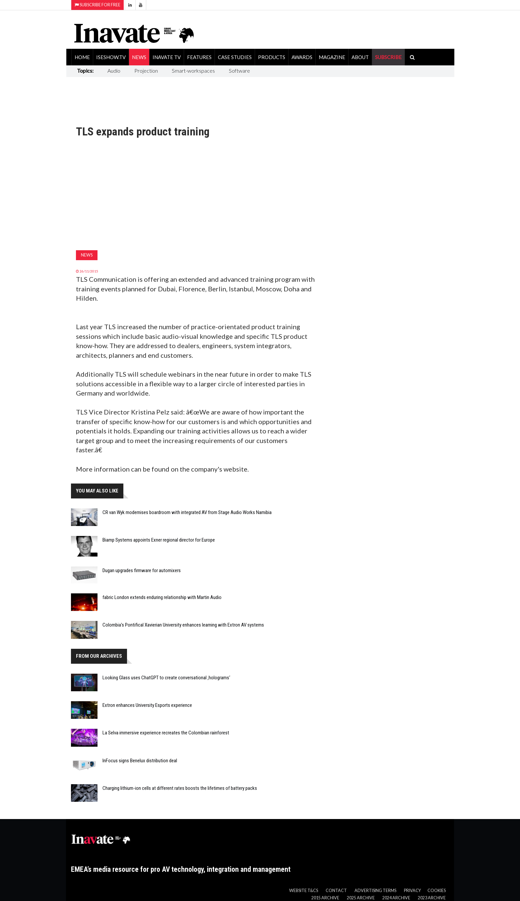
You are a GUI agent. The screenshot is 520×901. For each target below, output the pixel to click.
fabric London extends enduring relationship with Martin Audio (162, 597)
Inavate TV (167, 57)
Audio (113, 70)
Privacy (412, 890)
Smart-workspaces (193, 70)
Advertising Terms (375, 890)
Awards (302, 57)
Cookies (436, 890)
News (139, 57)
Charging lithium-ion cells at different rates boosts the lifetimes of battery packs (179, 788)
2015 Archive (325, 897)
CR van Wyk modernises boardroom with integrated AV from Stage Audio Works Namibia (187, 512)
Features (199, 57)
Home (82, 57)
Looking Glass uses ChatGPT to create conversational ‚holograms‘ (166, 678)
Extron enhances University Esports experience (147, 705)
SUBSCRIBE (388, 57)
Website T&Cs (303, 890)
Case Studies (235, 57)
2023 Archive (432, 897)
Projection (146, 70)
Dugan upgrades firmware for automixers (141, 570)
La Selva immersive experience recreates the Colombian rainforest (165, 733)
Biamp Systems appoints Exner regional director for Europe (158, 540)
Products (271, 57)
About (360, 57)
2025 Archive (361, 897)
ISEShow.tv (111, 57)
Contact (336, 890)
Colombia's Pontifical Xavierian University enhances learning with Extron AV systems (183, 625)
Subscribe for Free (97, 4)
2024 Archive (396, 897)
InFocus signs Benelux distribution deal (139, 761)
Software (239, 70)
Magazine (332, 57)
